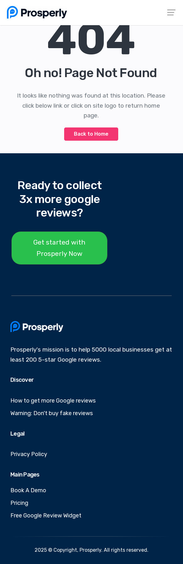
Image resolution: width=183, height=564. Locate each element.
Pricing (19, 502)
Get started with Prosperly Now (59, 247)
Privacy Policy (28, 454)
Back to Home (91, 134)
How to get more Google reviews (53, 400)
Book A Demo (28, 490)
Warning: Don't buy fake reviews (51, 413)
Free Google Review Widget (45, 515)
